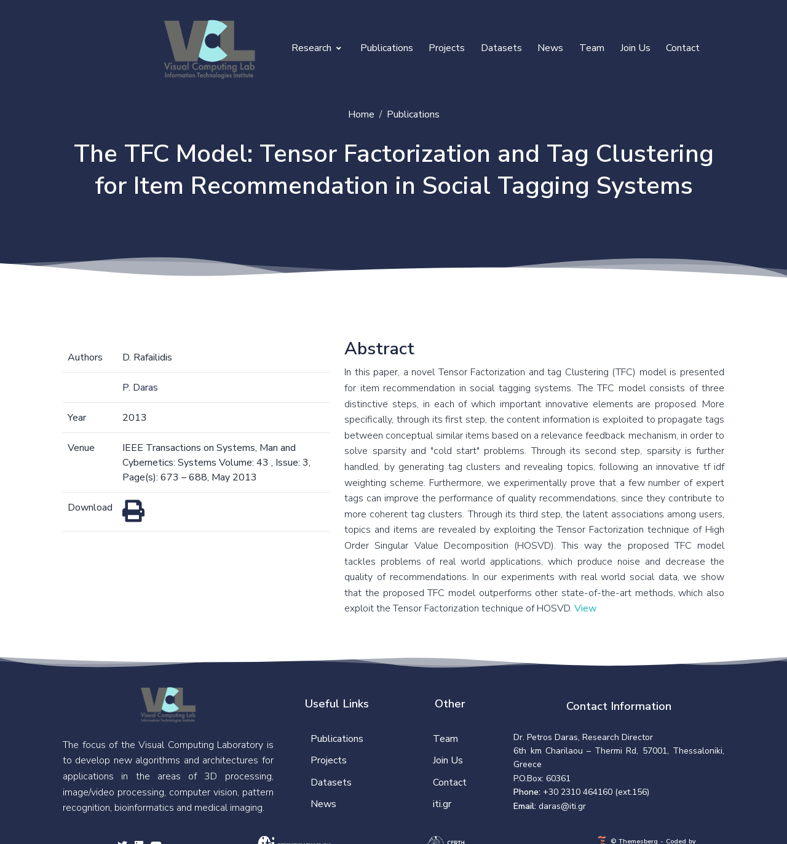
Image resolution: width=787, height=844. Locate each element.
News (550, 48)
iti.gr (442, 804)
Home (361, 114)
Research (316, 48)
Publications (386, 48)
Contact (683, 48)
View (585, 608)
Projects (447, 48)
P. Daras (140, 387)
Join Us (635, 48)
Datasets (501, 48)
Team (591, 48)
